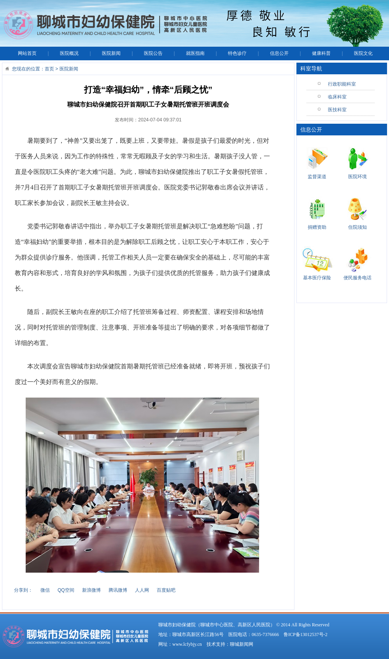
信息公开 (279, 53)
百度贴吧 (166, 590)
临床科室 (337, 97)
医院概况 (69, 53)
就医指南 (195, 53)
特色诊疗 (237, 53)
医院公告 (153, 53)
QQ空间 (66, 590)
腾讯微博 (118, 590)
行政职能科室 (342, 84)
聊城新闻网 (241, 644)
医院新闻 (111, 53)
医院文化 (363, 53)
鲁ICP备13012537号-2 (306, 634)
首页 (49, 69)
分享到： (23, 590)
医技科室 (337, 109)
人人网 (142, 590)
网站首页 (27, 53)
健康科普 (321, 53)
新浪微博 (91, 590)
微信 (45, 590)
